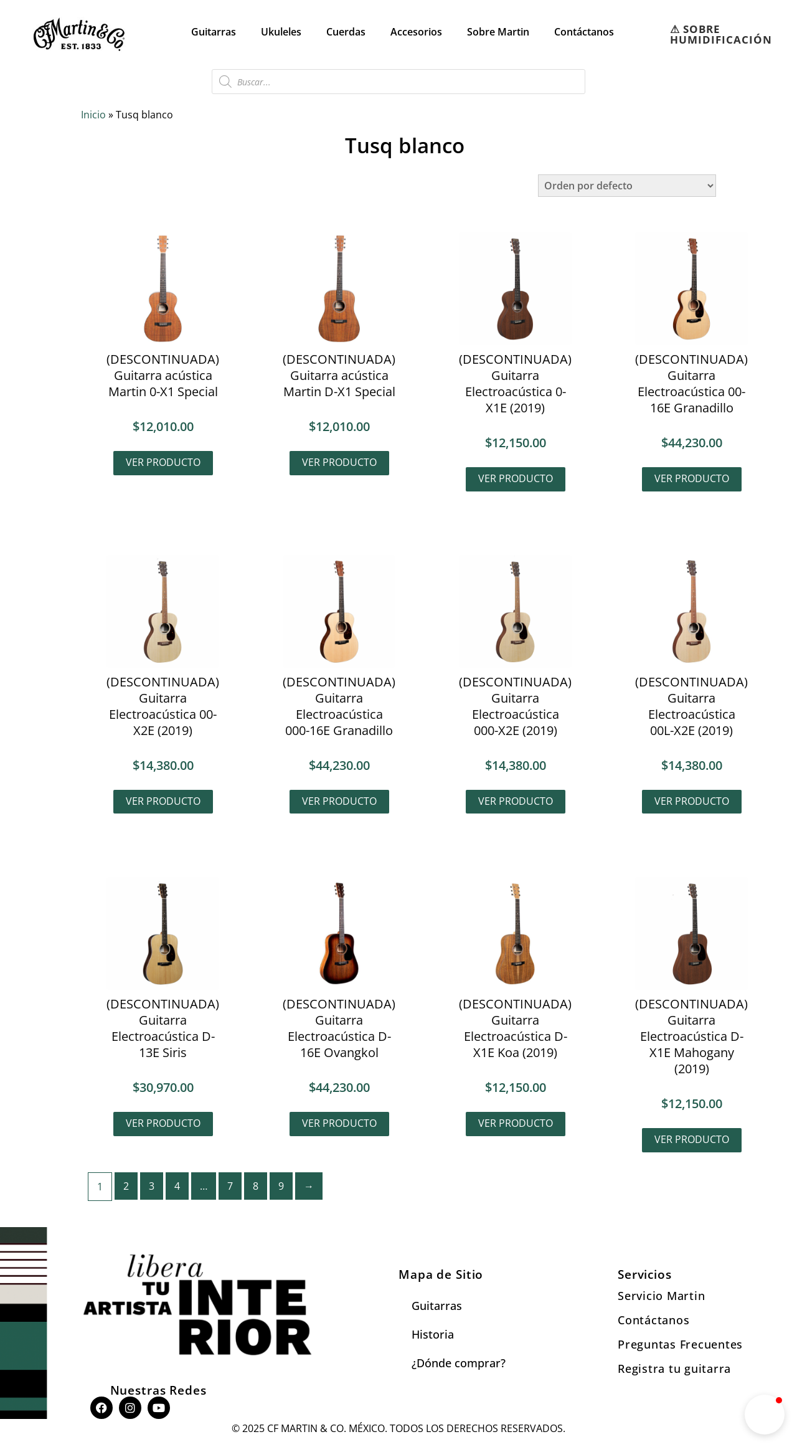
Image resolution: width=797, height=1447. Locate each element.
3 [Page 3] (151, 1186)
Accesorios (416, 32)
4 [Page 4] (177, 1186)
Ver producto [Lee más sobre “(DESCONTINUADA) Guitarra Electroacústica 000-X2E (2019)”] (515, 801)
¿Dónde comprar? (459, 1362)
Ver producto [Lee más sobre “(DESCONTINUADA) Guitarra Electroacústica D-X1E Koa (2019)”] (515, 1123)
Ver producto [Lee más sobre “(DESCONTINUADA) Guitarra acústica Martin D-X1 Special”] (339, 462)
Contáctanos (584, 32)
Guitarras (213, 32)
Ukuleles (281, 32)
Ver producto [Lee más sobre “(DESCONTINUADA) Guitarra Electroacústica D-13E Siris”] (163, 1123)
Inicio (93, 114)
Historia (433, 1334)
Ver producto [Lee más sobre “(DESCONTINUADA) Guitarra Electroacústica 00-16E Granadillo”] (691, 478)
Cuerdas (345, 32)
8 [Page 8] (255, 1186)
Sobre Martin (498, 32)
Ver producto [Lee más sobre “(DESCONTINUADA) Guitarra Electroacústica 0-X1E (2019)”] (515, 478)
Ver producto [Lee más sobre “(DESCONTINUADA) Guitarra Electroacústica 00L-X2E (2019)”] (691, 801)
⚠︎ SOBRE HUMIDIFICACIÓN (721, 34)
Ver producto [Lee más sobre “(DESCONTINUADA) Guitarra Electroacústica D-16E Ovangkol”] (339, 1123)
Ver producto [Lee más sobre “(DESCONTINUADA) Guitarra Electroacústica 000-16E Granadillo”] (339, 801)
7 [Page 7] (230, 1186)
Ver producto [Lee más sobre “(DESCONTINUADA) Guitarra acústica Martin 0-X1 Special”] (163, 462)
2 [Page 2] (126, 1186)
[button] (765, 1415)
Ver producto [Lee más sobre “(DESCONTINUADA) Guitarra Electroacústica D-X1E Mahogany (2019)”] (691, 1139)
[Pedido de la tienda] (627, 185)
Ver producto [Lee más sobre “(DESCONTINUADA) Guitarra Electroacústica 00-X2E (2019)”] (163, 801)
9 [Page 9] (281, 1186)
